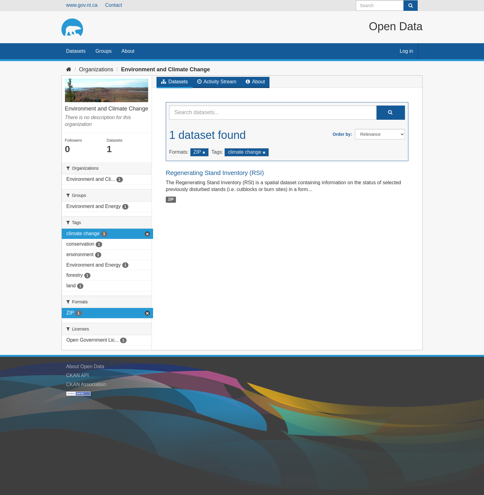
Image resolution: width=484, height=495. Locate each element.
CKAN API (77, 375)
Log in (406, 51)
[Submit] (410, 5)
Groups (103, 51)
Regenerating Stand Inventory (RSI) (215, 172)
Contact (113, 5)
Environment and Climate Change (165, 69)
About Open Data (85, 366)
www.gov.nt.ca (82, 5)
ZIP (171, 199)
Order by (342, 134)
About (128, 51)
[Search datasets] (387, 5)
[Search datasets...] (273, 113)
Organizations (96, 69)
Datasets (76, 51)
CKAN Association (86, 384)
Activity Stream (216, 81)
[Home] (68, 69)
